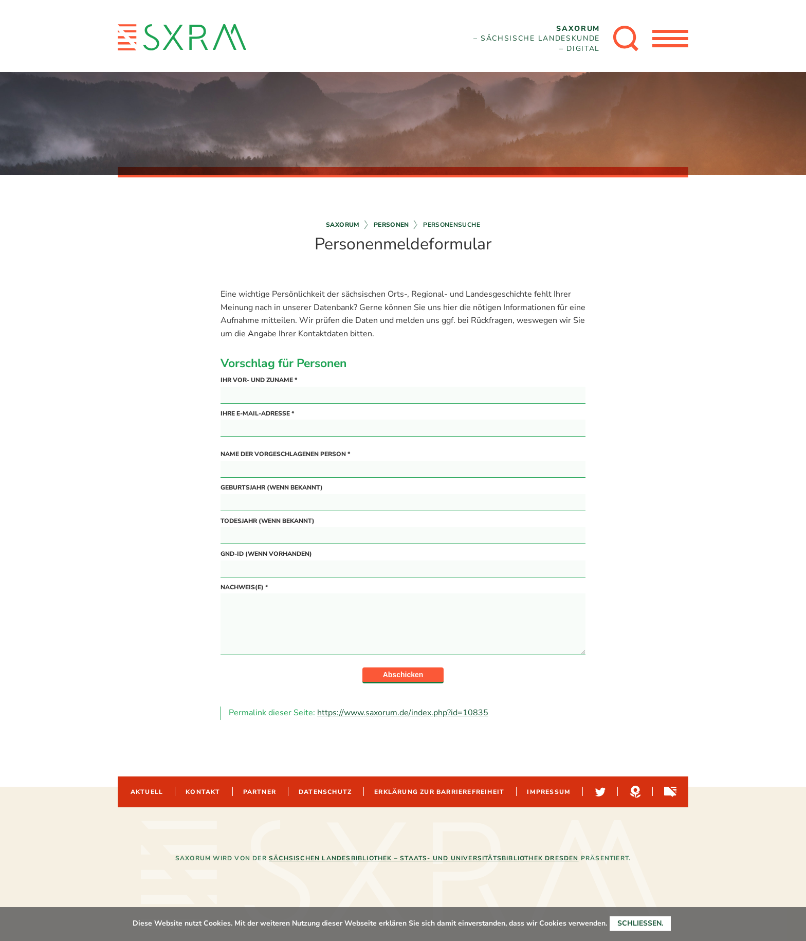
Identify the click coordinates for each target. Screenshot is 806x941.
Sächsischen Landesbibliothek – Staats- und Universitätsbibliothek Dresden (424, 858)
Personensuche (451, 225)
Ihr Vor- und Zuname (259, 380)
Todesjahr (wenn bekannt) (268, 521)
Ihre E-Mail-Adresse (257, 413)
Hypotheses (634, 792)
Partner (259, 792)
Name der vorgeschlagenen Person (285, 454)
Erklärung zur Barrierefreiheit (439, 792)
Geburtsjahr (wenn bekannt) (272, 487)
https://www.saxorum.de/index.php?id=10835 (402, 712)
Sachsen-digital (669, 792)
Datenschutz (325, 792)
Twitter (599, 792)
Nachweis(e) (244, 587)
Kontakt (203, 792)
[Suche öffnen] (626, 39)
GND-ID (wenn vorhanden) (266, 554)
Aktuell (147, 792)
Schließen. (640, 923)
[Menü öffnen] (670, 39)
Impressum (549, 792)
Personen (391, 225)
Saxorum (343, 225)
